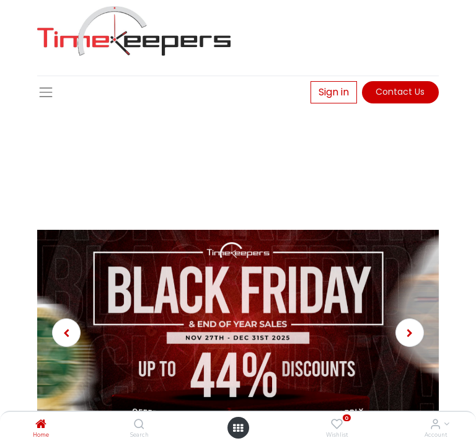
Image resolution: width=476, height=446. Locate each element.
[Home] (40, 425)
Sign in (334, 92)
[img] (68, 332)
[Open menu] (238, 428)
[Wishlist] (337, 425)
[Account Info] (435, 425)
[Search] (139, 425)
